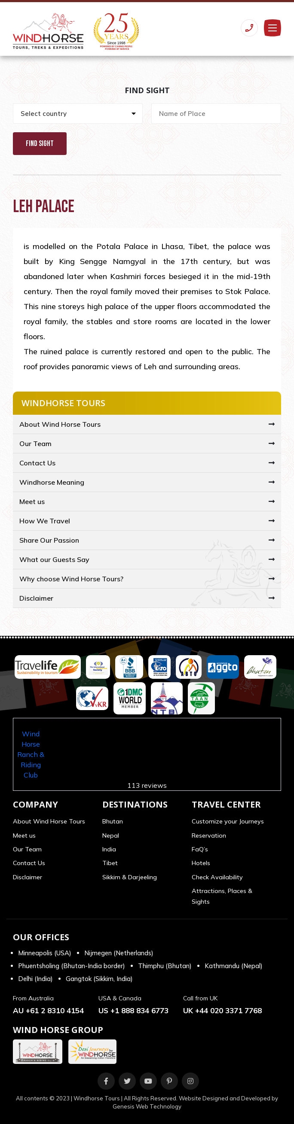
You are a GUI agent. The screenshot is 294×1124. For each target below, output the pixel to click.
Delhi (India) (35, 979)
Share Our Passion (49, 540)
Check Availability (217, 877)
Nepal (110, 835)
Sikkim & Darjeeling (129, 877)
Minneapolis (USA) (44, 953)
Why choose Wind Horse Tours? (71, 578)
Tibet (110, 863)
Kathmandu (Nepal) (234, 966)
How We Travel (44, 520)
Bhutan (112, 821)
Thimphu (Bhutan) (165, 966)
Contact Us (37, 463)
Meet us (32, 501)
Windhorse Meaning (51, 482)
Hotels (201, 863)
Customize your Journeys (228, 821)
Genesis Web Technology (147, 1106)
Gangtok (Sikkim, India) (99, 979)
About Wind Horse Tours (60, 424)
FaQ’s (200, 849)
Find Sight (40, 143)
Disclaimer (36, 598)
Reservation (209, 835)
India (109, 849)
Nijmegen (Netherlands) (118, 953)
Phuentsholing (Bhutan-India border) (71, 966)
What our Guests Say (54, 559)
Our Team (35, 443)
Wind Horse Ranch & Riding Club (30, 754)
